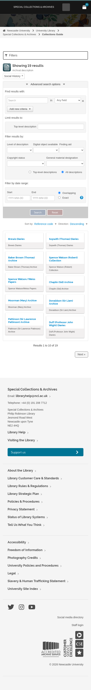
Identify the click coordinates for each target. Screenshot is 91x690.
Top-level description (25, 126)
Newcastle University (18, 30)
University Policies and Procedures (33, 565)
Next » (81, 354)
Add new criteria (20, 109)
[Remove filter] (22, 75)
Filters (11, 55)
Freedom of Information (25, 550)
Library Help (16, 432)
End (34, 192)
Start (9, 192)
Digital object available (45, 144)
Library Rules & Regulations (28, 486)
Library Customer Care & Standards (33, 478)
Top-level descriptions (43, 172)
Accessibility (17, 542)
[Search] (27, 100)
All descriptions (71, 172)
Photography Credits (23, 558)
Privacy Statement (21, 509)
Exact (63, 197)
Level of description (17, 144)
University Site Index (23, 589)
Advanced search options (45, 84)
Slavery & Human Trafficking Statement (36, 581)
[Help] (81, 197)
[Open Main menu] (75, 7)
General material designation (62, 157)
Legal (12, 573)
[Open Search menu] (66, 7)
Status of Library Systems (26, 517)
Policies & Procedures (24, 501)
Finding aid (65, 144)
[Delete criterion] (82, 100)
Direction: (63, 223)
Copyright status (16, 157)
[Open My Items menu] (84, 7)
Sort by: (29, 223)
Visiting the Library (21, 440)
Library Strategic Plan (23, 494)
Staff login (77, 625)
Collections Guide (52, 34)
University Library (45, 30)
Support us (18, 452)
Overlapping (67, 193)
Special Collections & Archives (33, 7)
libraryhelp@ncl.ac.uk (31, 396)
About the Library (20, 470)
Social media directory (70, 617)
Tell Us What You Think (24, 525)
